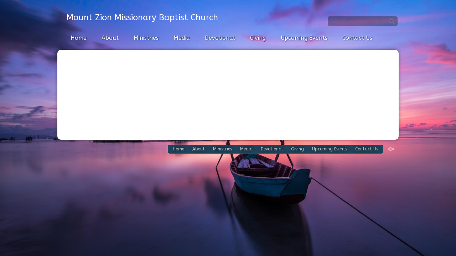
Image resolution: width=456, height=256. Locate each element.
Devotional (220, 37)
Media (181, 37)
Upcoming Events (304, 37)
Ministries (146, 37)
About (110, 37)
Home (79, 37)
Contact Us (357, 37)
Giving (258, 37)
